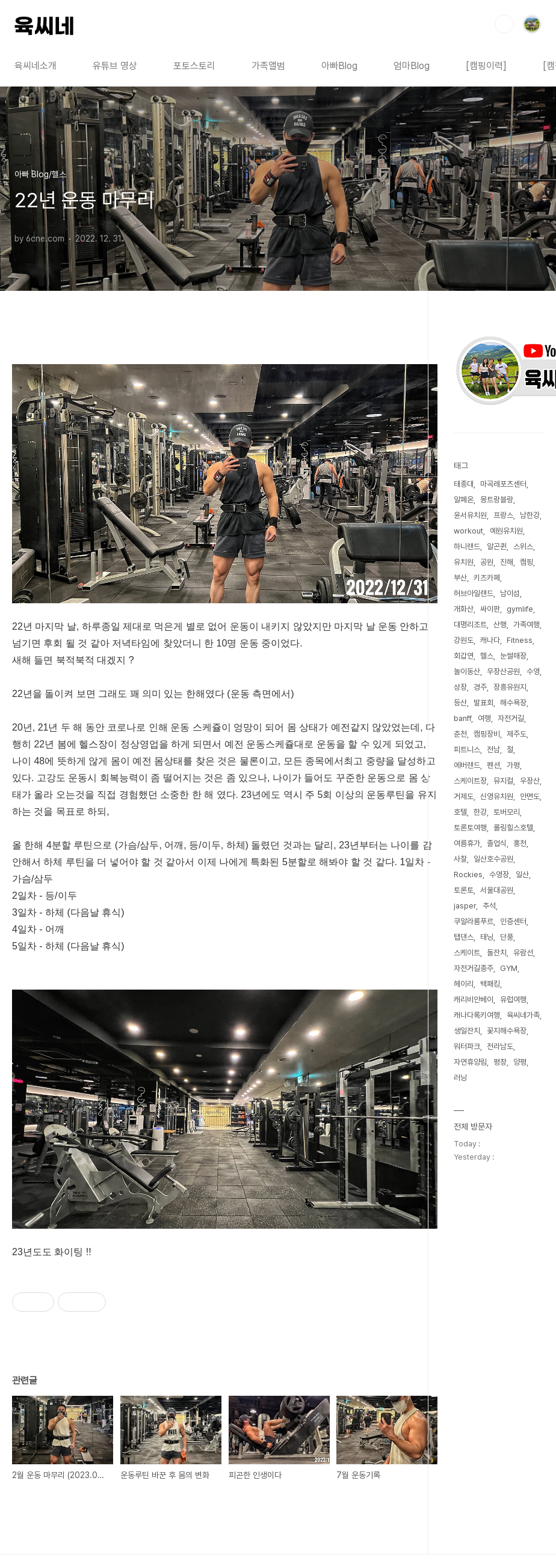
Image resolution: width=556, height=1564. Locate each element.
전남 (493, 749)
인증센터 (513, 921)
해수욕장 (513, 702)
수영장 (499, 874)
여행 (484, 718)
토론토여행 (470, 827)
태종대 (464, 483)
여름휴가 (467, 843)
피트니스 (467, 749)
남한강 (530, 515)
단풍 (506, 937)
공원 (486, 562)
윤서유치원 (470, 515)
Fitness (520, 640)
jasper (465, 905)
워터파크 (467, 1046)
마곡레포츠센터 (503, 483)
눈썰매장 (513, 655)
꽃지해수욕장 (507, 1030)
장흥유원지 (510, 687)
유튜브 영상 (115, 66)
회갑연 (464, 655)
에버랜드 (467, 765)
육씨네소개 (35, 66)
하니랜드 (467, 546)
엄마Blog (412, 66)
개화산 (464, 608)
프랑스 (503, 515)
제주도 (517, 733)
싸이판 (490, 608)
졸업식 (497, 843)
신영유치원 (496, 796)
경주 (480, 687)
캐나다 (490, 640)
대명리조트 (470, 624)
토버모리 (506, 812)
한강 (480, 812)
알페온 (464, 499)
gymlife (520, 608)
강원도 (464, 640)
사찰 (460, 858)
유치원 (464, 562)
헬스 (486, 655)
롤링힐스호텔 (513, 827)
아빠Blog (339, 66)
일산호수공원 (493, 858)
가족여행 (526, 624)
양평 (520, 1062)
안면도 (530, 796)
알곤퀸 (497, 546)
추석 (489, 905)
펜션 (493, 765)
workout (468, 530)
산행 (500, 624)
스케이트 (467, 952)
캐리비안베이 (473, 999)
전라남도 (500, 1046)
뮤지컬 (503, 780)
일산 (522, 874)
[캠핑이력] (486, 66)
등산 (460, 702)
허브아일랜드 (473, 593)
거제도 (464, 796)
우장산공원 (503, 671)
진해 (506, 562)
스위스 (523, 546)
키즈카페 (487, 577)
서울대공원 (496, 890)
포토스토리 (194, 66)
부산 (460, 577)
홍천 (520, 843)
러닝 (460, 1077)
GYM (508, 968)
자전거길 (511, 718)
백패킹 (490, 983)
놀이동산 (467, 671)
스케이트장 (470, 780)
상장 (460, 687)
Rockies (468, 874)
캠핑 (526, 562)
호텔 (460, 812)
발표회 (483, 702)
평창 (500, 1062)
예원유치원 (506, 530)
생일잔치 (467, 1030)
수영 (533, 671)
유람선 (523, 952)
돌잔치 (497, 952)
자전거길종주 (473, 968)
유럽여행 (513, 999)
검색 (504, 24)
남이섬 (510, 593)
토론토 (464, 890)
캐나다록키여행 (477, 1015)
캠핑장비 (487, 733)
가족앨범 (268, 66)
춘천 (460, 733)
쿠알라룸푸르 (473, 921)
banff (462, 718)
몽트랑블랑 (496, 499)
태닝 (486, 937)
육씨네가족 (523, 1015)
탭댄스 (464, 937)
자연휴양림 (470, 1062)
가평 (513, 765)
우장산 (530, 780)
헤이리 (464, 983)
